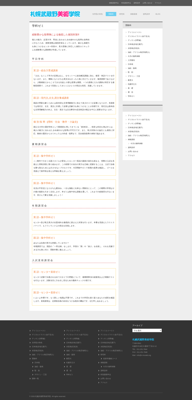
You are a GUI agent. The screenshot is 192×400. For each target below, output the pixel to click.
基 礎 (130, 88)
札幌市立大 (132, 84)
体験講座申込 (114, 3)
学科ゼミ (131, 96)
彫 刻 (130, 72)
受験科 (109, 14)
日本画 (130, 64)
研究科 (120, 14)
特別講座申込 (126, 3)
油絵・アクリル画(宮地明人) (139, 52)
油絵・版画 (132, 68)
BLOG (157, 14)
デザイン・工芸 (134, 76)
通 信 (130, 92)
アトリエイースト (135, 32)
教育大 (130, 80)
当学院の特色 (94, 14)
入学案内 (131, 60)
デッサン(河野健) (134, 40)
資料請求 (137, 3)
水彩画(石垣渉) (133, 48)
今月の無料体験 (134, 56)
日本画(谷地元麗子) (135, 44)
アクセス (158, 3)
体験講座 (132, 14)
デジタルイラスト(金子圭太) (139, 36)
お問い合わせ (147, 3)
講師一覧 (35, 379)
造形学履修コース (110, 359)
